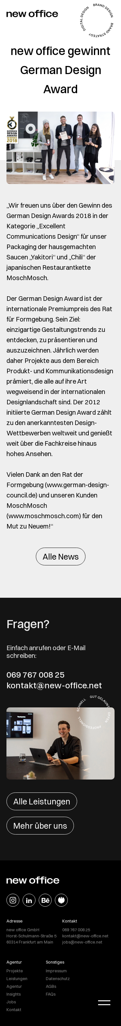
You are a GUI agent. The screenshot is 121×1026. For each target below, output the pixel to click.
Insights (13, 994)
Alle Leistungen (41, 801)
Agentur (14, 986)
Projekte (14, 970)
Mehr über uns (40, 826)
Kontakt (13, 1009)
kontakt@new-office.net (54, 685)
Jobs (11, 1001)
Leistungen (16, 978)
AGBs (51, 986)
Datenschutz (58, 978)
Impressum (56, 970)
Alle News (61, 556)
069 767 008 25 (35, 675)
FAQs (50, 994)
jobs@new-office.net (82, 941)
